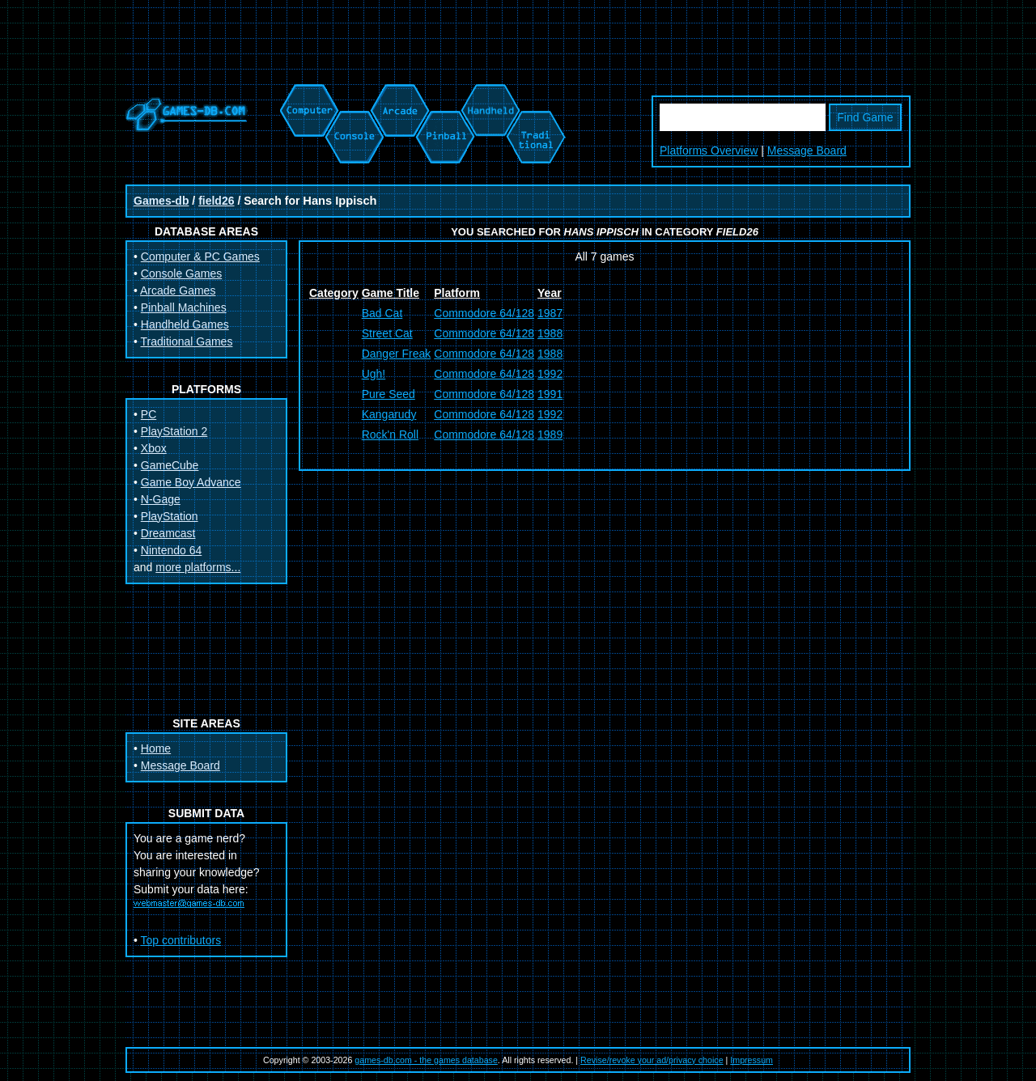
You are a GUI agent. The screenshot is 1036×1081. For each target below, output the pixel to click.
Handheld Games (185, 324)
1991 (550, 394)
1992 (550, 373)
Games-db (161, 200)
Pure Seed (388, 394)
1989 (550, 434)
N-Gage (160, 499)
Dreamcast (168, 533)
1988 (550, 333)
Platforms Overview (709, 150)
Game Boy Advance (191, 482)
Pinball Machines (184, 307)
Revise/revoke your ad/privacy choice (652, 1060)
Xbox (154, 448)
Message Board (807, 150)
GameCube (170, 465)
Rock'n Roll (390, 434)
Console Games (181, 273)
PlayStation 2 (174, 431)
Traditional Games (187, 341)
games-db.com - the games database (426, 1060)
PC (148, 414)
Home (156, 748)
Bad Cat (382, 313)
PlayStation (169, 516)
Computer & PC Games (200, 256)
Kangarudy (389, 414)
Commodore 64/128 (484, 313)
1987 (550, 313)
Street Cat (387, 333)
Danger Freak (396, 353)
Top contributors (181, 940)
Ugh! (374, 373)
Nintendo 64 (171, 550)
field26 (216, 200)
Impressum (751, 1060)
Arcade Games (177, 290)
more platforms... (197, 567)
